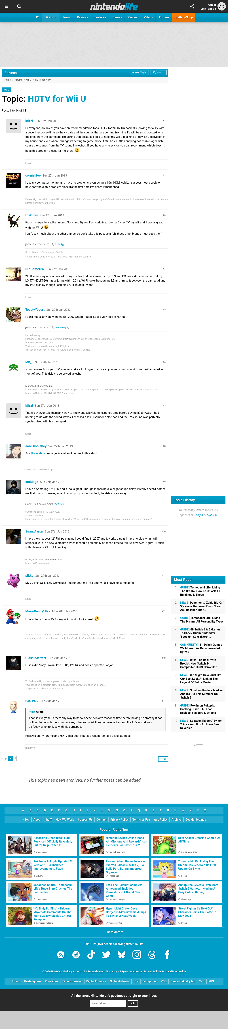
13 (164, 658)
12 (164, 611)
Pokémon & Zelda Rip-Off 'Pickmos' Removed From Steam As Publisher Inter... (201, 606)
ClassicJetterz (36, 658)
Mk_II (29, 362)
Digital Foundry (96, 981)
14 (164, 700)
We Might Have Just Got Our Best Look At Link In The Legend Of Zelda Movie (200, 678)
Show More (114, 932)
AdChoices (136, 971)
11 (164, 575)
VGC (163, 981)
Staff (48, 819)
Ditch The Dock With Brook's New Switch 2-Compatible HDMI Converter (198, 663)
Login (203, 8)
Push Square (32, 981)
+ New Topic (139, 72)
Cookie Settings (195, 819)
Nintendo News (120, 981)
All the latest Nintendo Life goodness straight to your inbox (114, 995)
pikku (29, 575)
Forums (11, 73)
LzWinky (31, 215)
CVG (201, 981)
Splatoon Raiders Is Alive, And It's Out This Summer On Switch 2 (201, 694)
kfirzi (29, 121)
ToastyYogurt (35, 309)
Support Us (85, 819)
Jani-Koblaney (36, 446)
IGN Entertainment (93, 971)
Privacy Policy (119, 819)
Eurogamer (149, 981)
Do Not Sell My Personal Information (165, 971)
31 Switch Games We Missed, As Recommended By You (201, 648)
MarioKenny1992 (37, 611)
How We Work (65, 819)
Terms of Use (141, 819)
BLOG (28, 559)
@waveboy (38, 453)
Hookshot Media (60, 971)
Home (8, 79)
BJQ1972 (32, 701)
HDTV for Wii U (57, 99)
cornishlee (33, 175)
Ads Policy (161, 819)
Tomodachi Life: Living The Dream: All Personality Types (202, 619)
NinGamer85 (34, 269)
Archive (176, 819)
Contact (101, 819)
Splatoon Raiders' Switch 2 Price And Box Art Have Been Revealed (201, 724)
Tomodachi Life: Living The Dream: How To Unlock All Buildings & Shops (200, 591)
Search (158, 72)
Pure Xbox (51, 981)
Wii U (28, 79)
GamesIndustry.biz (182, 981)
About (37, 819)
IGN (136, 981)
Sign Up (212, 8)
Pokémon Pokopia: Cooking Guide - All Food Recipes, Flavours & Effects (198, 709)
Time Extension (72, 981)
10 (164, 531)
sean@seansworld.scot (50, 559)
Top (25, 819)
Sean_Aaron (34, 531)
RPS (211, 981)
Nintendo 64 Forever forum (38, 386)
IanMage (31, 482)
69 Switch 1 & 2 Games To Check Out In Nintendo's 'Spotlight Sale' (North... (200, 633)
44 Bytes (123, 971)
